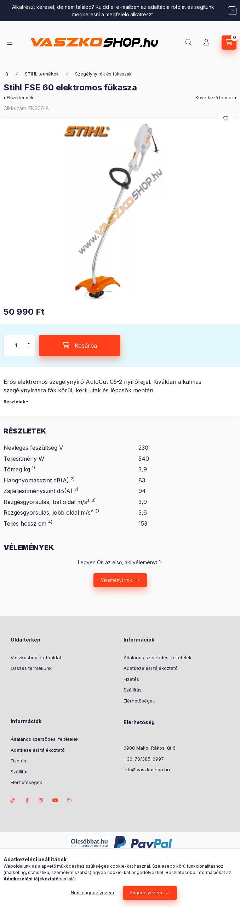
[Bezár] (232, 10)
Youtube (55, 800)
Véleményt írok (116, 580)
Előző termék (20, 97)
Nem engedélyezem (92, 894)
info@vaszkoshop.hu (147, 769)
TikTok (13, 800)
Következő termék (214, 97)
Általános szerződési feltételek (158, 657)
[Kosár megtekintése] (229, 42)
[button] (120, 211)
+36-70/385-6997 (144, 759)
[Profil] (206, 42)
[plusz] (29, 340)
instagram (41, 800)
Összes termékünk (31, 668)
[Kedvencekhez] (226, 118)
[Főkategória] (6, 74)
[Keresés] (189, 42)
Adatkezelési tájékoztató (151, 668)
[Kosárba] (79, 345)
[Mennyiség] (16, 345)
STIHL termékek (42, 74)
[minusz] (29, 351)
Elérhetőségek (139, 701)
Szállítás (133, 690)
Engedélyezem (146, 894)
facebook (27, 800)
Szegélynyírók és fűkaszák (103, 74)
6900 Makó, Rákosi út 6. (150, 748)
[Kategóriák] (10, 42)
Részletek (14, 401)
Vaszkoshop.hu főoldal (36, 657)
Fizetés (131, 679)
